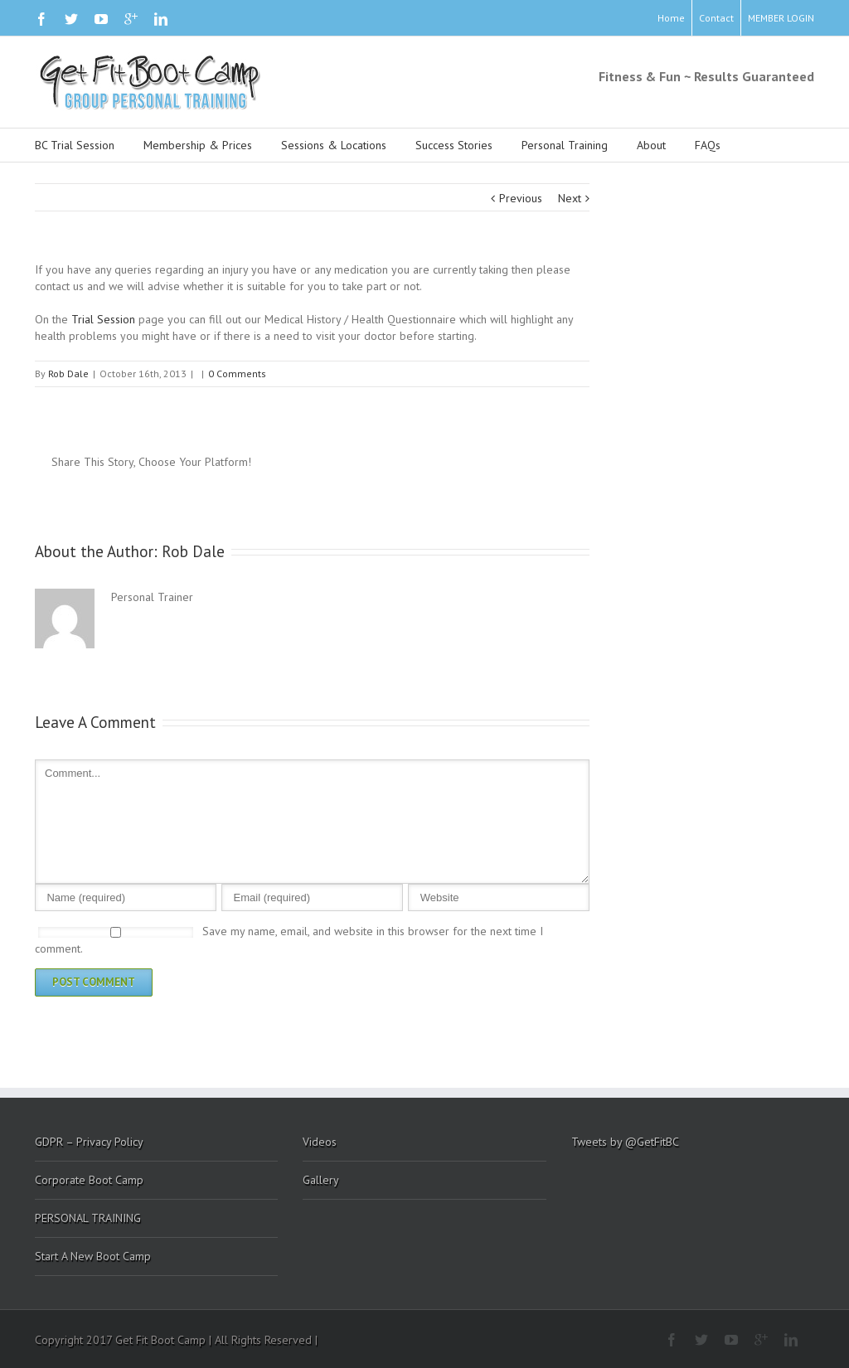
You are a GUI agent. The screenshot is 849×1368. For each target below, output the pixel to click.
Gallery (321, 1179)
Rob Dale (68, 373)
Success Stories (453, 145)
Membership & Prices (197, 145)
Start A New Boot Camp (93, 1256)
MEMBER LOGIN (781, 18)
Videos (320, 1141)
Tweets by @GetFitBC (625, 1141)
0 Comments (237, 373)
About (651, 145)
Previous (520, 198)
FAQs (707, 145)
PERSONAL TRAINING (88, 1217)
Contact (716, 18)
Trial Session (103, 319)
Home (671, 18)
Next (569, 198)
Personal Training (565, 145)
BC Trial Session (74, 145)
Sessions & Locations (333, 145)
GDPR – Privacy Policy (89, 1141)
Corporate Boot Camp (89, 1179)
